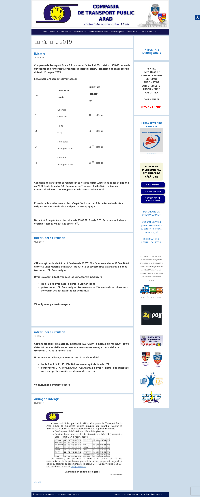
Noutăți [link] (55, 32)
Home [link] (45, 32)
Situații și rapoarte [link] (117, 32)
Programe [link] (66, 32)
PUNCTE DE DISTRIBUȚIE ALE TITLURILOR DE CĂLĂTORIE (151, 171)
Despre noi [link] (133, 32)
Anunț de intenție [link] (47, 399)
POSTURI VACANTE (153, 191)
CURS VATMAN (152, 184)
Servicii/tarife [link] (80, 32)
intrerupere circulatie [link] (49, 238)
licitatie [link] (39, 53)
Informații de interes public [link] (98, 32)
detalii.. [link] (38, 482)
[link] (100, 13)
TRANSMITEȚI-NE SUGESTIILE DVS (152, 199)
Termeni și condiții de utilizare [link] (126, 494)
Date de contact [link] (146, 32)
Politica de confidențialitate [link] (151, 494)
